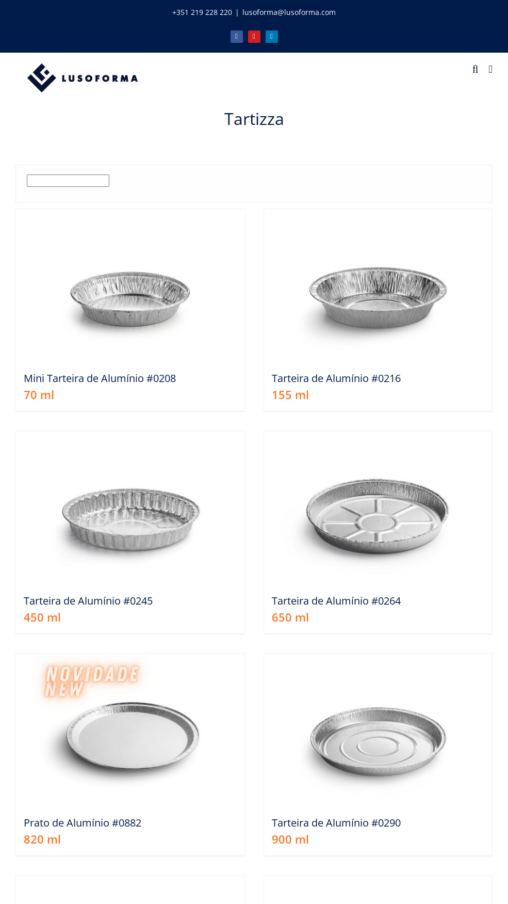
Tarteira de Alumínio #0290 (336, 823)
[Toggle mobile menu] (490, 69)
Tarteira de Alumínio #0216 (336, 378)
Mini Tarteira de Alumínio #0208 (100, 378)
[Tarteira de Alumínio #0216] (378, 285)
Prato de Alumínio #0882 (82, 823)
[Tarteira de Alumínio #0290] (378, 730)
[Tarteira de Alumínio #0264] (378, 507)
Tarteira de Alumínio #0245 (88, 601)
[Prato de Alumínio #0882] (130, 730)
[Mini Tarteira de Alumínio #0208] (130, 285)
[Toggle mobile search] (475, 69)
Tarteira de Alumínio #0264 (336, 601)
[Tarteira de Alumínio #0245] (130, 507)
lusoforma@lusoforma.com (289, 12)
